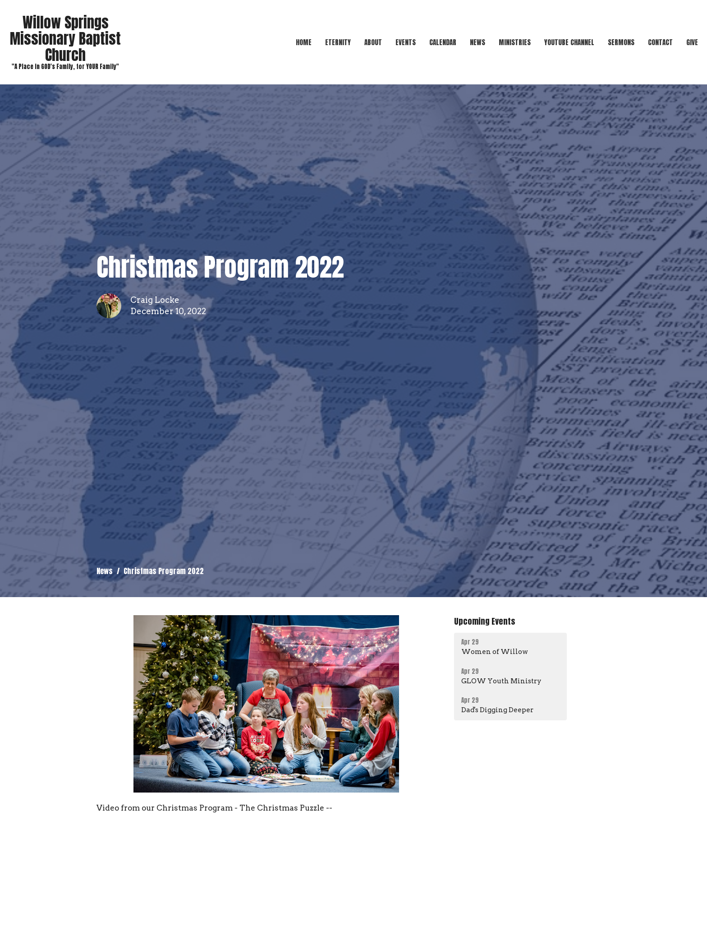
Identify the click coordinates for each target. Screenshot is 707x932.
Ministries (515, 42)
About (373, 42)
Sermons (621, 42)
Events (405, 42)
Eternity (338, 42)
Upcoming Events (484, 621)
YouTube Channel (569, 42)
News (477, 42)
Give (692, 42)
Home (304, 42)
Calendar (442, 42)
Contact (660, 42)
